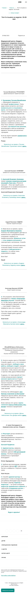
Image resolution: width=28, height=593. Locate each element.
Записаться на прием (7, 590)
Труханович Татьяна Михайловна (14, 100)
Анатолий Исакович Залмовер (13, 179)
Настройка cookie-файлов (8, 575)
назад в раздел (15, 13)
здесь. (24, 146)
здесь (23, 265)
